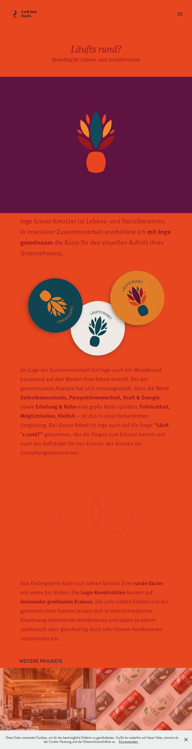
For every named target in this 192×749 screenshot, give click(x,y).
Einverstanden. (128, 741)
